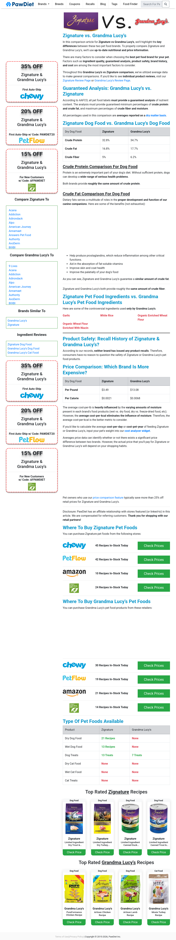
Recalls (90, 4)
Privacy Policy (76, 936)
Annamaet (15, 231)
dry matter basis (156, 115)
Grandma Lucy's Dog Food (23, 348)
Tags (114, 4)
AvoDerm (14, 243)
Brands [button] (42, 4)
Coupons (74, 4)
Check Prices (154, 546)
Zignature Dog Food (20, 344)
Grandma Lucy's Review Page (112, 80)
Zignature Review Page (77, 80)
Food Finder (130, 4)
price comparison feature (108, 497)
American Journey (20, 226)
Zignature (13, 324)
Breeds (59, 4)
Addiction (14, 214)
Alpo (11, 222)
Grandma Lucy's (17, 320)
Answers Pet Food (20, 235)
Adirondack (16, 218)
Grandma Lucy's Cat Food (23, 352)
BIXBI (12, 247)
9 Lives (13, 266)
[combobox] (151, 4)
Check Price (74, 852)
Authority (14, 239)
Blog (103, 4)
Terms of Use (61, 936)
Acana (12, 210)
